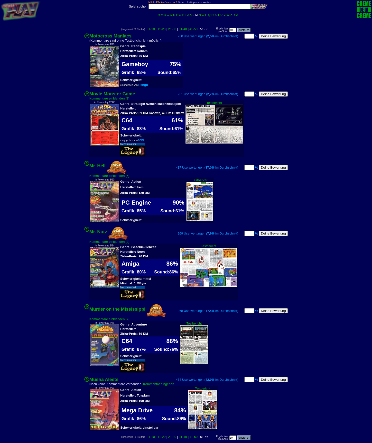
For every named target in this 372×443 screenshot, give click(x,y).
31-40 (183, 29)
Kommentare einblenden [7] (109, 319)
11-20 (162, 29)
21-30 (172, 29)
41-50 (193, 29)
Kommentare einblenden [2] (109, 242)
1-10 (152, 29)
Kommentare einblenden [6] (109, 176)
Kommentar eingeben (158, 384)
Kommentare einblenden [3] (109, 98)
